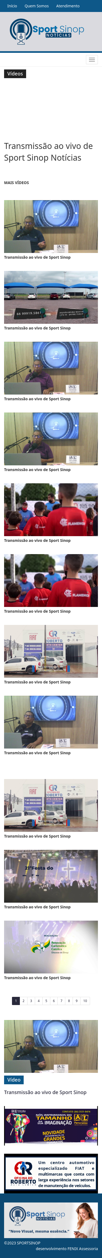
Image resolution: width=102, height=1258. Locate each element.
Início (12, 5)
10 (85, 1001)
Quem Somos (36, 5)
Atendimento (68, 5)
